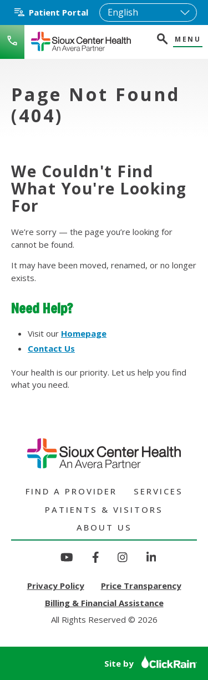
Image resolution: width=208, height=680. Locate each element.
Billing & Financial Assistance (104, 602)
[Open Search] (161, 40)
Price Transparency (141, 585)
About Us (104, 527)
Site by (150, 663)
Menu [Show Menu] (188, 40)
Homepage (83, 333)
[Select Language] (148, 12)
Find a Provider (71, 491)
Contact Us (51, 348)
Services (158, 491)
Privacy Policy (55, 585)
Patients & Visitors (104, 509)
